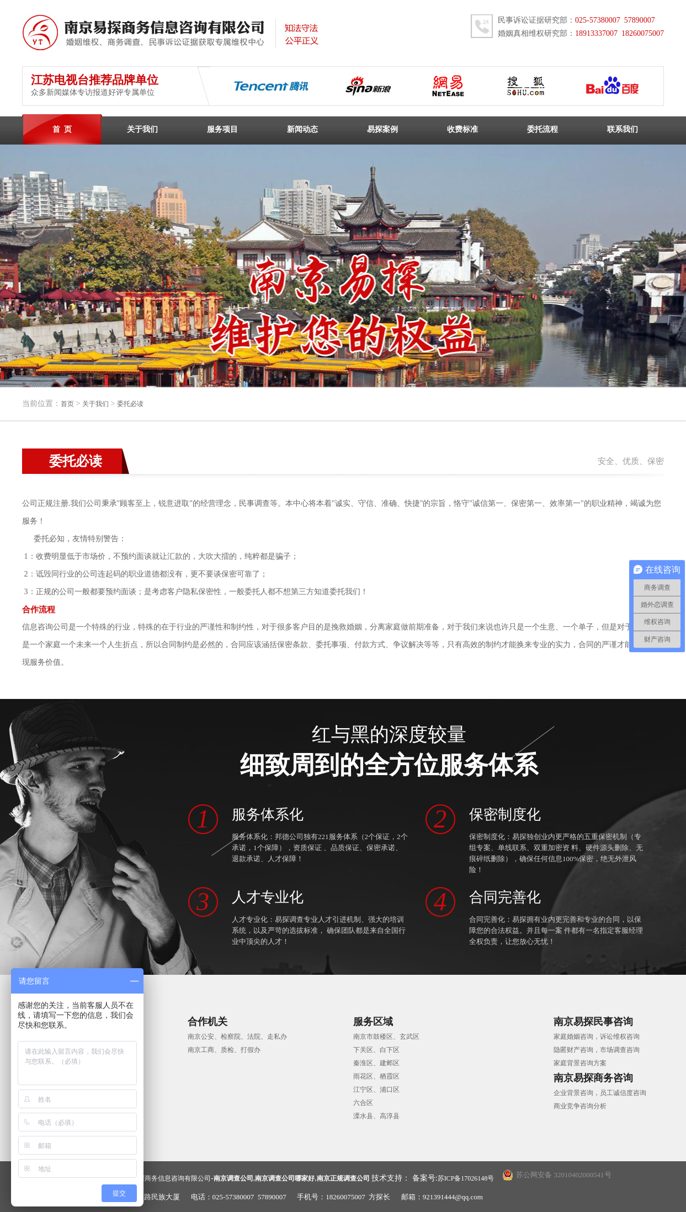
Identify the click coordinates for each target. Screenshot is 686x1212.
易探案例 (382, 129)
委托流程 (542, 129)
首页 (67, 404)
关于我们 (142, 129)
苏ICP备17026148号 (466, 1178)
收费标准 (462, 129)
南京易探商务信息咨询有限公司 (164, 1178)
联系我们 (622, 129)
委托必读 (130, 404)
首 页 (62, 129)
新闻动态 (302, 129)
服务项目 (222, 129)
